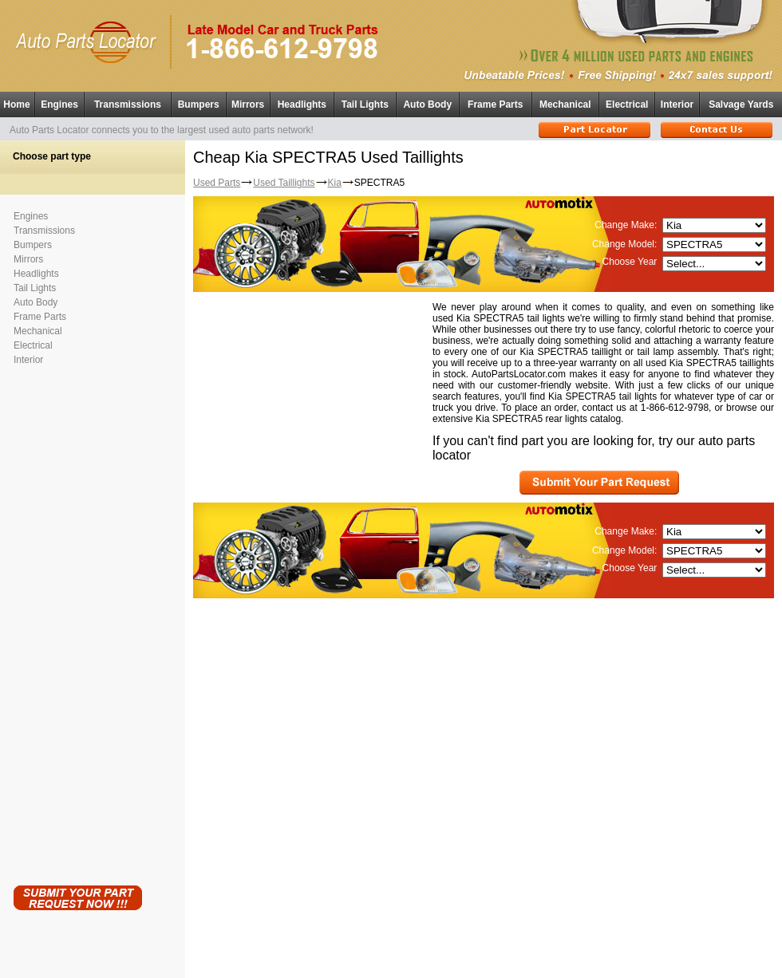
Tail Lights (365, 104)
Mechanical (565, 104)
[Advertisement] (77, 622)
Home (16, 104)
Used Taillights (283, 182)
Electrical (627, 104)
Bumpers (198, 104)
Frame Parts (495, 104)
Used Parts (216, 182)
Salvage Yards (741, 104)
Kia (335, 182)
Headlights (302, 104)
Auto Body (427, 104)
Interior (677, 104)
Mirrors (247, 104)
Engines (59, 104)
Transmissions (127, 104)
